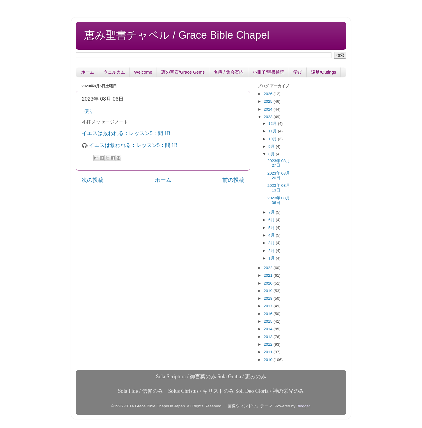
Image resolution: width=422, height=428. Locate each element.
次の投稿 (92, 180)
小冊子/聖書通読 (268, 72)
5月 (272, 227)
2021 (269, 275)
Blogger (303, 406)
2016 (269, 314)
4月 (272, 235)
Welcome (143, 72)
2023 (269, 117)
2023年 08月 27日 (278, 163)
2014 (269, 329)
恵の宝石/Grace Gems (183, 72)
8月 (272, 154)
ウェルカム (114, 72)
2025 (269, 101)
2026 (269, 94)
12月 (273, 123)
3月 (272, 243)
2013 (269, 337)
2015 (269, 321)
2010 (269, 360)
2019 (269, 291)
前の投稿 (233, 180)
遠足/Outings (323, 72)
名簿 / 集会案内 (229, 72)
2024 (269, 109)
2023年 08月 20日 (278, 175)
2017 (269, 306)
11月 (273, 131)
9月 (272, 146)
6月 (272, 220)
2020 (269, 283)
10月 (273, 139)
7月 (272, 212)
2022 (269, 268)
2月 (272, 250)
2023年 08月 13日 (278, 187)
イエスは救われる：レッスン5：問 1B (127, 133)
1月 (272, 258)
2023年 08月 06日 (278, 200)
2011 (269, 352)
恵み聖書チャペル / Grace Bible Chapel (176, 35)
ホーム (87, 72)
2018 (269, 298)
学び (297, 72)
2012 (269, 344)
